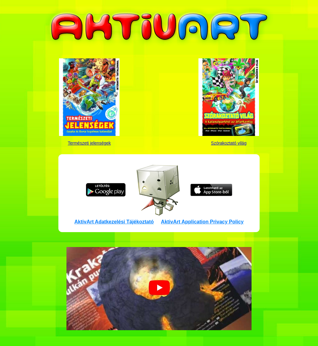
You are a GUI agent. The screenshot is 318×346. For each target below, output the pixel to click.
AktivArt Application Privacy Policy (202, 221)
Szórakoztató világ (228, 143)
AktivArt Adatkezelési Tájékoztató (114, 221)
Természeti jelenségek (89, 143)
